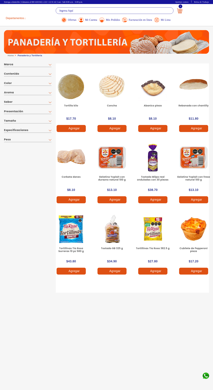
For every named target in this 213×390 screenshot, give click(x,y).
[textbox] (114, 10)
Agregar (71, 128)
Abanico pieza (153, 105)
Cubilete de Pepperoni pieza (194, 250)
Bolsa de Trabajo (201, 2)
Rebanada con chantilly (193, 105)
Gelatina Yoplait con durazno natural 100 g (112, 178)
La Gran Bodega (19, 11)
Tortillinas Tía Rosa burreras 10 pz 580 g (71, 250)
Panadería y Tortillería (30, 55)
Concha (112, 105)
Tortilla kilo (71, 105)
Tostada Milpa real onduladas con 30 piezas (152, 178)
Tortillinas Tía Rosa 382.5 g (153, 248)
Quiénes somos (182, 2)
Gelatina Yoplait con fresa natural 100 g (193, 178)
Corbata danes (71, 177)
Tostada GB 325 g (112, 248)
